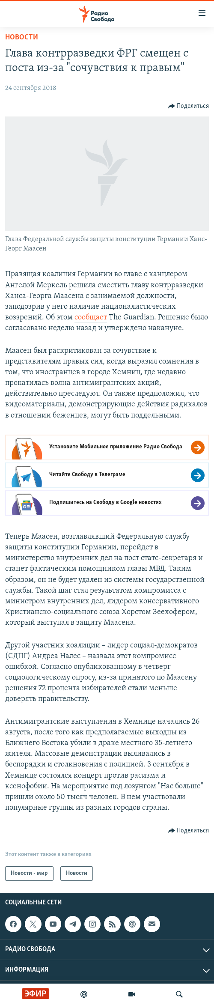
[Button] (188, 106)
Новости (21, 37)
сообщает (90, 317)
